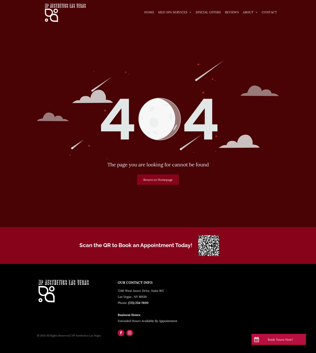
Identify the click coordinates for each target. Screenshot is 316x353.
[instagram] (129, 333)
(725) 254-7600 (138, 303)
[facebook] (121, 333)
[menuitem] (149, 12)
